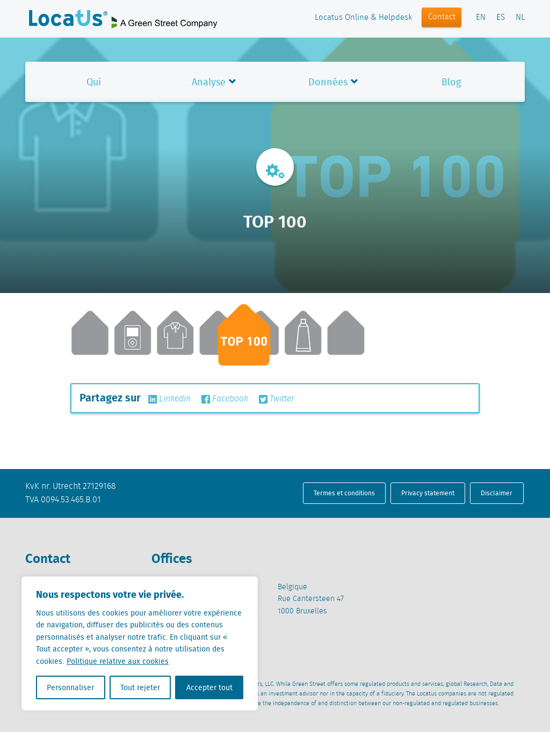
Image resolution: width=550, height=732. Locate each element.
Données (328, 82)
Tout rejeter (140, 687)
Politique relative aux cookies (118, 661)
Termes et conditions (344, 492)
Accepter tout (209, 687)
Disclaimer (496, 492)
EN (481, 17)
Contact (441, 17)
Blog (451, 82)
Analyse (209, 82)
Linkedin (169, 399)
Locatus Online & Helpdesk (363, 17)
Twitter (276, 399)
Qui (93, 82)
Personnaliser (70, 687)
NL (520, 17)
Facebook (224, 399)
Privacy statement (427, 492)
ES (500, 17)
